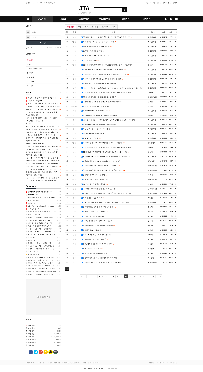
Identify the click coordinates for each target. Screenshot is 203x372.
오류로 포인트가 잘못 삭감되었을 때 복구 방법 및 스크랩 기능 (105, 74)
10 (121, 276)
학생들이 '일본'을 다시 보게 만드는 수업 (41, 98)
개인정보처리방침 (54, 363)
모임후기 (105, 27)
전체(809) (70, 27)
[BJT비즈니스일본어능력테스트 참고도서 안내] (42, 149)
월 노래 (28, 123)
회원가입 (156, 3)
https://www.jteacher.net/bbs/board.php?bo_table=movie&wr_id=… (51, 266)
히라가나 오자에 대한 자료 (35, 143)
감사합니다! (31, 240)
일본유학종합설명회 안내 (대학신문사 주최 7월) (100, 258)
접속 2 (175, 3)
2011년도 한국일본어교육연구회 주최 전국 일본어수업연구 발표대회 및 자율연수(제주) (112, 88)
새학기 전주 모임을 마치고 (92, 198)
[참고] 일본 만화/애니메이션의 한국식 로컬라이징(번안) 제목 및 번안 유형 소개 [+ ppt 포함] (58, 180)
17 (153, 276)
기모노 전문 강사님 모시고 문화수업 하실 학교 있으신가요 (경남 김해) (50, 146)
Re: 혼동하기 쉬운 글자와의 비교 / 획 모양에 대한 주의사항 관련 (48, 129)
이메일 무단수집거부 (71, 363)
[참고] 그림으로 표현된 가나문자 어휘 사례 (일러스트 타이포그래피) (50, 135)
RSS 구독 (39, 3)
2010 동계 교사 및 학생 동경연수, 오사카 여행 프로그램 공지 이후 (106, 37)
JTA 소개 (30, 64)
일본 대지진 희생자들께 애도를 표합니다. (98, 55)
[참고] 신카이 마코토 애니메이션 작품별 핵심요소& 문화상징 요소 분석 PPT (52, 158)
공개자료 (147, 19)
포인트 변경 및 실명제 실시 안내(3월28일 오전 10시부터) (103, 69)
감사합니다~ (31, 203)
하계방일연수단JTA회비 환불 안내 (95, 253)
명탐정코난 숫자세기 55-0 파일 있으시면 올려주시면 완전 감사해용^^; (51, 166)
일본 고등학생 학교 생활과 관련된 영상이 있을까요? (44, 109)
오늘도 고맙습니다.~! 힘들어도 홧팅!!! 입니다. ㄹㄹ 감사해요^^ (49, 217)
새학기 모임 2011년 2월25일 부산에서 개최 (99, 42)
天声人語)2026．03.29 (34, 141)
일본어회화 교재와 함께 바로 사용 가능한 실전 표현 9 (44, 163)
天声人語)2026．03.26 (34, 155)
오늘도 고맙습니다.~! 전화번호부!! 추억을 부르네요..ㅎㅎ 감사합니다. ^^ (53, 229)
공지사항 (30, 60)
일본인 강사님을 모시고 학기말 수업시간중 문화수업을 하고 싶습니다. (50, 169)
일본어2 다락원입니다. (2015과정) (39, 243)
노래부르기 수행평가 (34, 101)
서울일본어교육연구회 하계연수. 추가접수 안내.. (99, 124)
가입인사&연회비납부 (34, 68)
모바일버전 (173, 363)
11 (126, 276)
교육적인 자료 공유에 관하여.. (92, 51)
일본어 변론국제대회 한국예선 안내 (95, 110)
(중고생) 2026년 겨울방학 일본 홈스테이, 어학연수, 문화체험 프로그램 (51, 132)
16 (149, 276)
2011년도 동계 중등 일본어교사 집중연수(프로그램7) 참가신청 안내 (106, 147)
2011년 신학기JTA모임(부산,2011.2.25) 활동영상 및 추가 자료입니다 (108, 65)
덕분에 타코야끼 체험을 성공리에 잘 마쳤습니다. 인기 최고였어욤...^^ (52, 234)
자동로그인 (30, 47)
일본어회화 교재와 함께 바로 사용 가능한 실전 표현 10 (45, 152)
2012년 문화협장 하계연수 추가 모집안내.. (98, 221)
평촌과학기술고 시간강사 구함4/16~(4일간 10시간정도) (45, 126)
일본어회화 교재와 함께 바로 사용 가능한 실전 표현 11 (45, 138)
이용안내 (152, 363)
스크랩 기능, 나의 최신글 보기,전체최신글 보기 (98, 83)
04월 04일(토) (51, 3)
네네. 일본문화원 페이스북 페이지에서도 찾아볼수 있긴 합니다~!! (50, 223)
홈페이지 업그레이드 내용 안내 (94, 175)
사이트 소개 (30, 363)
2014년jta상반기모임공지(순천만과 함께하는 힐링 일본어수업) (105, 152)
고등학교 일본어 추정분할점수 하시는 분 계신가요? (45, 106)
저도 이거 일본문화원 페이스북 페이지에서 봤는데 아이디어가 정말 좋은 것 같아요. (56, 226)
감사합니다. (31, 237)
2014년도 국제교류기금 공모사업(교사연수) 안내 (100, 97)
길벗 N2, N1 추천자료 (91, 138)
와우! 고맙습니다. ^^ (34, 214)
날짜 (163, 32)
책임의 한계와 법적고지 (91, 363)
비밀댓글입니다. (32, 200)
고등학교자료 (105, 19)
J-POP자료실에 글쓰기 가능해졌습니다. (96, 235)
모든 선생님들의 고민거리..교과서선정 (96, 129)
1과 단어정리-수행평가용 (35, 121)
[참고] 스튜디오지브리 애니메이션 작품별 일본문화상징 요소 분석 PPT (51, 178)
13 (135, 276)
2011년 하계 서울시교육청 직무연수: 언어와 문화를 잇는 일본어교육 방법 (108, 120)
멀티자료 (126, 19)
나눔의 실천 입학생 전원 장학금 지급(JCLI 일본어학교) (101, 102)
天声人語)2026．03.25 (34, 175)
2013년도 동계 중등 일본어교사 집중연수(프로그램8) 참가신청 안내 (106, 193)
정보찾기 (166, 3)
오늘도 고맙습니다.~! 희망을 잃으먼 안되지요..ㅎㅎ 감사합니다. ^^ (51, 274)
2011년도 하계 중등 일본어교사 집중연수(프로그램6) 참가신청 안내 (106, 92)
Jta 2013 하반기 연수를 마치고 (94, 184)
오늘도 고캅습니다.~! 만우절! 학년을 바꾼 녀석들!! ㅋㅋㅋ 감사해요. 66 (52, 246)
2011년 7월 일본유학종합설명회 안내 (95, 106)
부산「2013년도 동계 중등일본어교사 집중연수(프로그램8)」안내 (105, 202)
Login (43, 43)
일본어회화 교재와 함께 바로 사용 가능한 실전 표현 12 (45, 112)
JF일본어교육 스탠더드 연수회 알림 (94, 179)
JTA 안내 (42, 19)
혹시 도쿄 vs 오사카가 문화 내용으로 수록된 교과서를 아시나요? (48, 172)
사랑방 (63, 19)
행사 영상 (30, 81)
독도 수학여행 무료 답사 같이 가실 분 (96, 46)
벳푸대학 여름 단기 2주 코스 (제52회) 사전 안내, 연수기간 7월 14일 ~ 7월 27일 (55, 103)
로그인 (146, 3)
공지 (79, 27)
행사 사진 (30, 77)
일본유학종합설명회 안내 (92, 248)
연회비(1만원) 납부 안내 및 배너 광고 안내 (98, 207)
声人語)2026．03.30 (33, 115)
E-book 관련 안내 (90, 60)
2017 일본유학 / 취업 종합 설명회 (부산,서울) (98, 189)
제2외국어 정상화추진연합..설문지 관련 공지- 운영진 (102, 79)
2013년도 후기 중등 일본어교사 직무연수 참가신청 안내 (101, 262)
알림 (113, 27)
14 (139, 276)
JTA (84, 8)
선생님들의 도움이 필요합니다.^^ (95, 239)
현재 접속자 (32, 325)
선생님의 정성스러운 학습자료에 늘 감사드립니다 (44, 220)
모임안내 (95, 27)
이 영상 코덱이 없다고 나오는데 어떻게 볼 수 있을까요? (46, 257)
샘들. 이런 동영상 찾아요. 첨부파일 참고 (97, 244)
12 (130, 276)
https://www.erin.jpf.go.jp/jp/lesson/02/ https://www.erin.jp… (49, 206)
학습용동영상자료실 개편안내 (92, 216)
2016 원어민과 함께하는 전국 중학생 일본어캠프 (99, 115)
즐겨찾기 (29, 3)
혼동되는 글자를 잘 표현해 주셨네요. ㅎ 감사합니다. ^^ (46, 211)
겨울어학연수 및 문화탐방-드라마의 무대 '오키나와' (100, 161)
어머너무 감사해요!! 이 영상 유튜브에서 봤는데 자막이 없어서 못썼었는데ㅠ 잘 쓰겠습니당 (59, 271)
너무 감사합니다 (32, 209)
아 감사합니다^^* (33, 251)
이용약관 (41, 363)
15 (144, 276)
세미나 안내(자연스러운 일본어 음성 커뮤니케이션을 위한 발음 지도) (106, 156)
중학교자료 (84, 19)
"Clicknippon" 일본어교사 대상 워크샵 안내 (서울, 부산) (103, 170)
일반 (86, 27)
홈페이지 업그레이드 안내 (92, 230)
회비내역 (30, 86)
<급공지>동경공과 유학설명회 (93, 133)
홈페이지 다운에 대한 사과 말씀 (94, 211)
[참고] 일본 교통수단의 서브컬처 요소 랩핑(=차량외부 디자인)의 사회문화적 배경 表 (55, 118)
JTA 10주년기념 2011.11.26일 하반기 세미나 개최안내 (103, 143)
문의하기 (30, 73)
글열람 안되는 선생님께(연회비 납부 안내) (98, 225)
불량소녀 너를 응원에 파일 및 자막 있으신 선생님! (43, 160)
